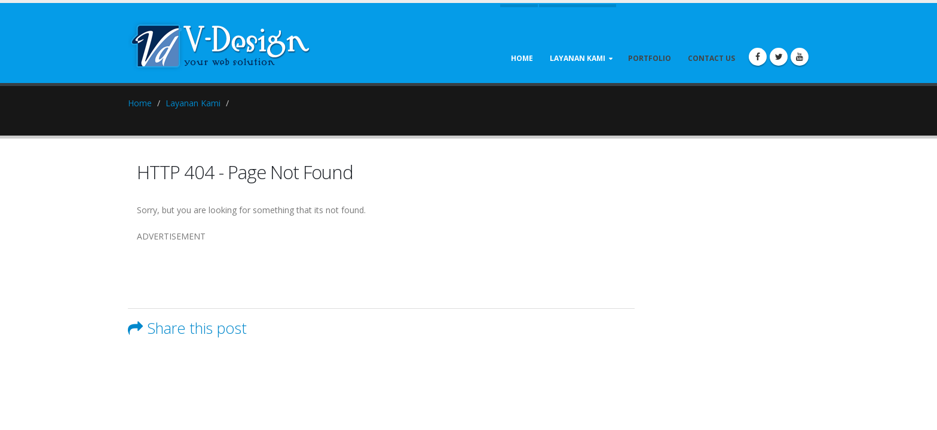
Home (522, 58)
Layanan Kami (577, 58)
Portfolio (649, 58)
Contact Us (711, 58)
